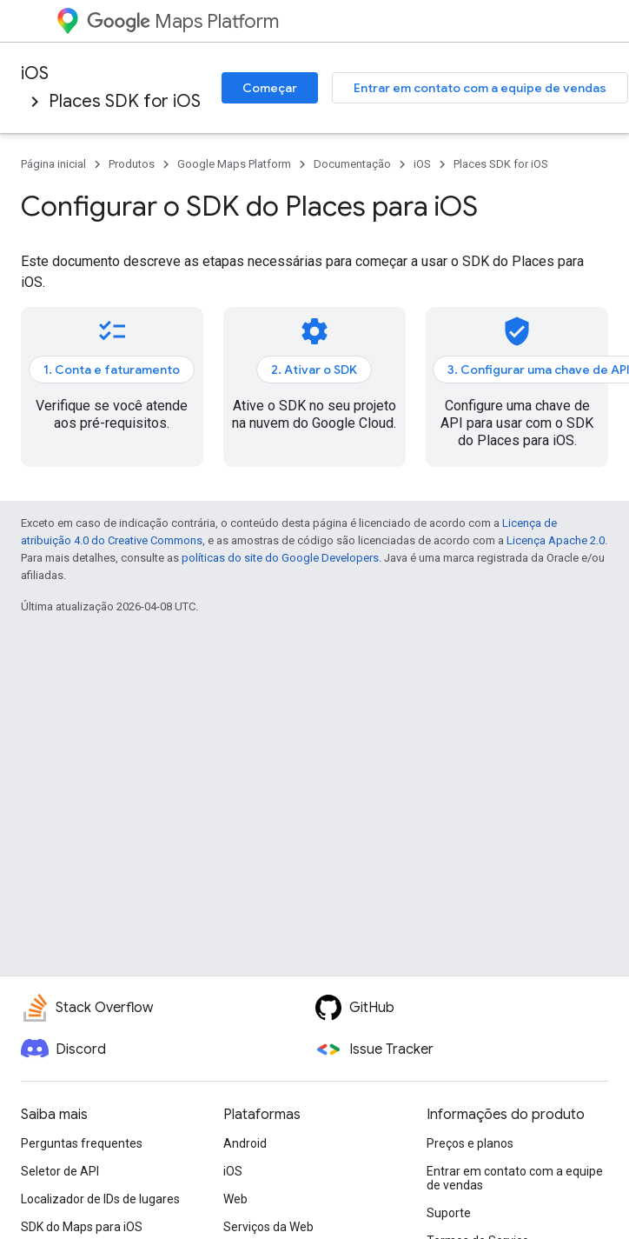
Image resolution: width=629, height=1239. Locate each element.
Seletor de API (60, 1171)
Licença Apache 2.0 (556, 540)
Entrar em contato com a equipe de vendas (480, 88)
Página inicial (53, 163)
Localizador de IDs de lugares (100, 1199)
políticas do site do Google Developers (280, 557)
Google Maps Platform (234, 163)
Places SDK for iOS (125, 101)
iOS (35, 73)
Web (235, 1199)
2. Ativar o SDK (314, 369)
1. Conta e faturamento (111, 369)
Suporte (449, 1213)
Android (245, 1143)
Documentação (352, 163)
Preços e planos (470, 1143)
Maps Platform (183, 21)
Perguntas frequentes (81, 1143)
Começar (269, 88)
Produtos (132, 163)
